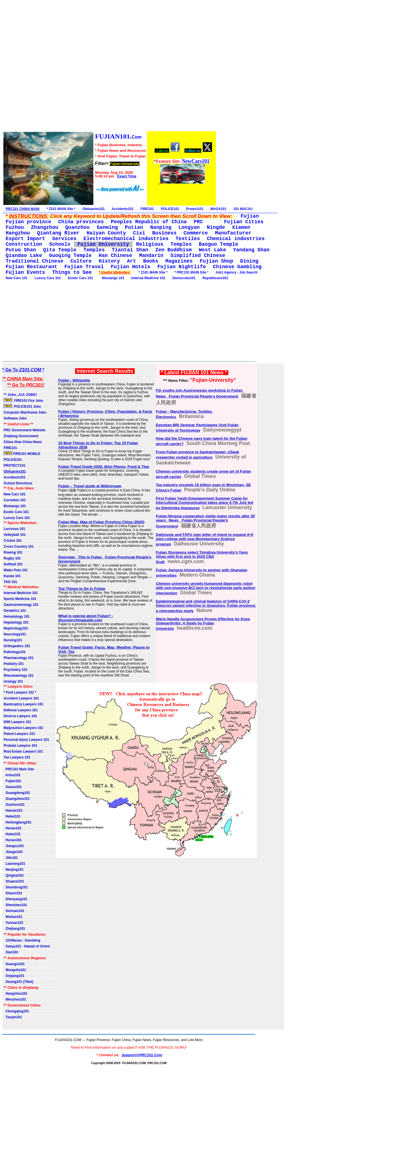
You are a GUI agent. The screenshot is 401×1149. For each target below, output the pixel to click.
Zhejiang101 (14, 929)
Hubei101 (12, 834)
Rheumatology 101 (19, 676)
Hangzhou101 (16, 994)
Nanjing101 (14, 870)
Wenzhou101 (15, 999)
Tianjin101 (13, 1017)
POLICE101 (170, 209)
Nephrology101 (16, 628)
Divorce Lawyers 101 (20, 716)
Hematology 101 (17, 616)
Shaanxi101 (14, 881)
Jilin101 (11, 858)
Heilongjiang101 (17, 822)
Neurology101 (15, 634)
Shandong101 (16, 887)
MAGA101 (218, 209)
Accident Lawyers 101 (21, 698)
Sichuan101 (14, 911)
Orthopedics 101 (17, 646)
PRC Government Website (24, 430)
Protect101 (194, 209)
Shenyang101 (15, 899)
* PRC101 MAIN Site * (191, 272)
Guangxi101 (14, 964)
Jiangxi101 (13, 852)
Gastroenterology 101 (21, 605)
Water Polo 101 (16, 570)
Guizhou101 (14, 805)
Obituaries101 (93, 209)
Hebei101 (12, 816)
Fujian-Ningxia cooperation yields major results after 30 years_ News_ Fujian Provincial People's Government (205, 521)
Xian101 (11, 952)
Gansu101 (13, 787)
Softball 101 (13, 564)
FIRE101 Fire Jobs (24, 400)
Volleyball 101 (15, 535)
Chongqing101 (16, 1011)
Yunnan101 (13, 923)
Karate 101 (12, 576)
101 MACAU (243, 209)
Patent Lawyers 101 (19, 734)
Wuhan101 (13, 917)
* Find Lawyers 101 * (20, 692)
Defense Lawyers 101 (21, 710)
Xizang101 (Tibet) (18, 982)
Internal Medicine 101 (148, 278)
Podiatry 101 (14, 664)
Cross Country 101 (19, 546)
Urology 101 (13, 681)
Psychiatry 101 (15, 670)
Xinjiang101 (14, 976)
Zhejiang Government (21, 436)
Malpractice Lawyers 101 (23, 728)
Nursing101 (13, 640)
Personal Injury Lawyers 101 (26, 740)
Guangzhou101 (17, 799)
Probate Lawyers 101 (20, 746)
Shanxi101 (13, 893)
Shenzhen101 (15, 905)
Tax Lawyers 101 (17, 757)
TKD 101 (10, 582)
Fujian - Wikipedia (74, 380)
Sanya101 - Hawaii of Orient (27, 946)
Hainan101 (13, 810)
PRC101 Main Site (19, 769)
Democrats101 (183, 278)
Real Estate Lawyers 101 (23, 751)
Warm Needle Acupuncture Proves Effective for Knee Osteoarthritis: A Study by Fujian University (203, 624)
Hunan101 (13, 840)
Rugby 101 (12, 558)
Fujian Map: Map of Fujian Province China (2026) (101, 522)
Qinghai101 (14, 875)
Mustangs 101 (112, 278)
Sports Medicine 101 (20, 599)
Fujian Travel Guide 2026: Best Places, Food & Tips (103, 466)
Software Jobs (16, 418)
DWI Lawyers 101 (17, 722)
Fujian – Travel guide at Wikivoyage (89, 486)
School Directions (18, 483)
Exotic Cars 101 (80, 278)
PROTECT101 (14, 466)
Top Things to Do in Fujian (81, 588)
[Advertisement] (109, 66)
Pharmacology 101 (18, 658)
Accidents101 (122, 209)
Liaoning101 (14, 864)
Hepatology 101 (16, 622)
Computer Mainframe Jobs (25, 412)
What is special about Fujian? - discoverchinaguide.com (85, 618)
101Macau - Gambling (22, 940)
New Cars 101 (17, 278)
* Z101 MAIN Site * (60, 209)
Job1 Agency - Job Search (236, 272)
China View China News (23, 442)
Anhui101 (12, 775)
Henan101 (12, 828)
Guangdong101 (17, 793)
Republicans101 (215, 278)
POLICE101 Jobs (23, 406)
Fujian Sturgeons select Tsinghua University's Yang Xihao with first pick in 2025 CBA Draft (201, 557)
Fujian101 (12, 781)
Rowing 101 (13, 552)
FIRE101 (147, 209)
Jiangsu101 (14, 846)
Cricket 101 (13, 541)
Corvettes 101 (15, 500)
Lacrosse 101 (14, 529)
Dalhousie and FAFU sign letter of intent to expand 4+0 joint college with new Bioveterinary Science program (204, 539)
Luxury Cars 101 (48, 278)
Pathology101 (15, 652)
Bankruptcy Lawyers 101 (23, 704)
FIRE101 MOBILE (22, 453)
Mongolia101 (15, 970)
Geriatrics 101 (15, 611)
